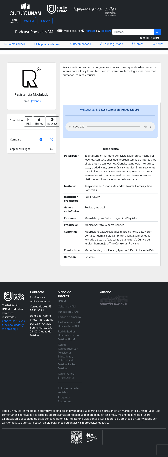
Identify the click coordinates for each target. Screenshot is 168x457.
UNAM (62, 301)
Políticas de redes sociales (68, 390)
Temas (138, 44)
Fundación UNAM (68, 312)
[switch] (60, 30)
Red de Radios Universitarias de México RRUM (68, 335)
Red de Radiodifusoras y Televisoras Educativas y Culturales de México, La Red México (68, 356)
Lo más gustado (111, 44)
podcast (52, 121)
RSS (28, 121)
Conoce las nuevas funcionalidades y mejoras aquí (13, 325)
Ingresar (90, 31)
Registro (106, 31)
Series (158, 44)
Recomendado (80, 44)
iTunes (39, 121)
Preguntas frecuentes (64, 399)
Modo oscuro (72, 31)
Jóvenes (36, 101)
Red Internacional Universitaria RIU (69, 324)
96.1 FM (28, 21)
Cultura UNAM (67, 306)
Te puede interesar (47, 44)
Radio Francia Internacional (66, 375)
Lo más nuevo (15, 44)
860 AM (45, 21)
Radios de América (69, 317)
